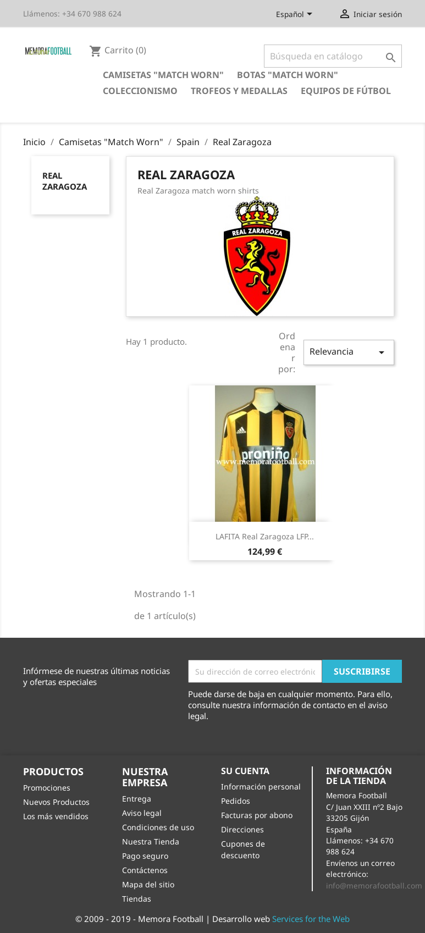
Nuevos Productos (56, 802)
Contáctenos (145, 870)
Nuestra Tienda (150, 841)
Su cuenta (245, 771)
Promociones (46, 787)
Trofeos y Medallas (239, 91)
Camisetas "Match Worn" (163, 75)
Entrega (136, 798)
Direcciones (242, 829)
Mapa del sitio (148, 884)
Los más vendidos (56, 816)
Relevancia (349, 352)
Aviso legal (142, 813)
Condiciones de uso (158, 827)
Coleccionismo (140, 91)
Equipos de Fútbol (346, 91)
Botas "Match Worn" (287, 75)
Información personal (261, 786)
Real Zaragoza (64, 181)
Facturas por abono (256, 815)
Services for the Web (311, 918)
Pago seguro (145, 856)
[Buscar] (333, 56)
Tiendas (136, 898)
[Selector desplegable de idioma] (296, 14)
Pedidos (235, 801)
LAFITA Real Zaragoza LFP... (265, 536)
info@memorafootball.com (374, 885)
